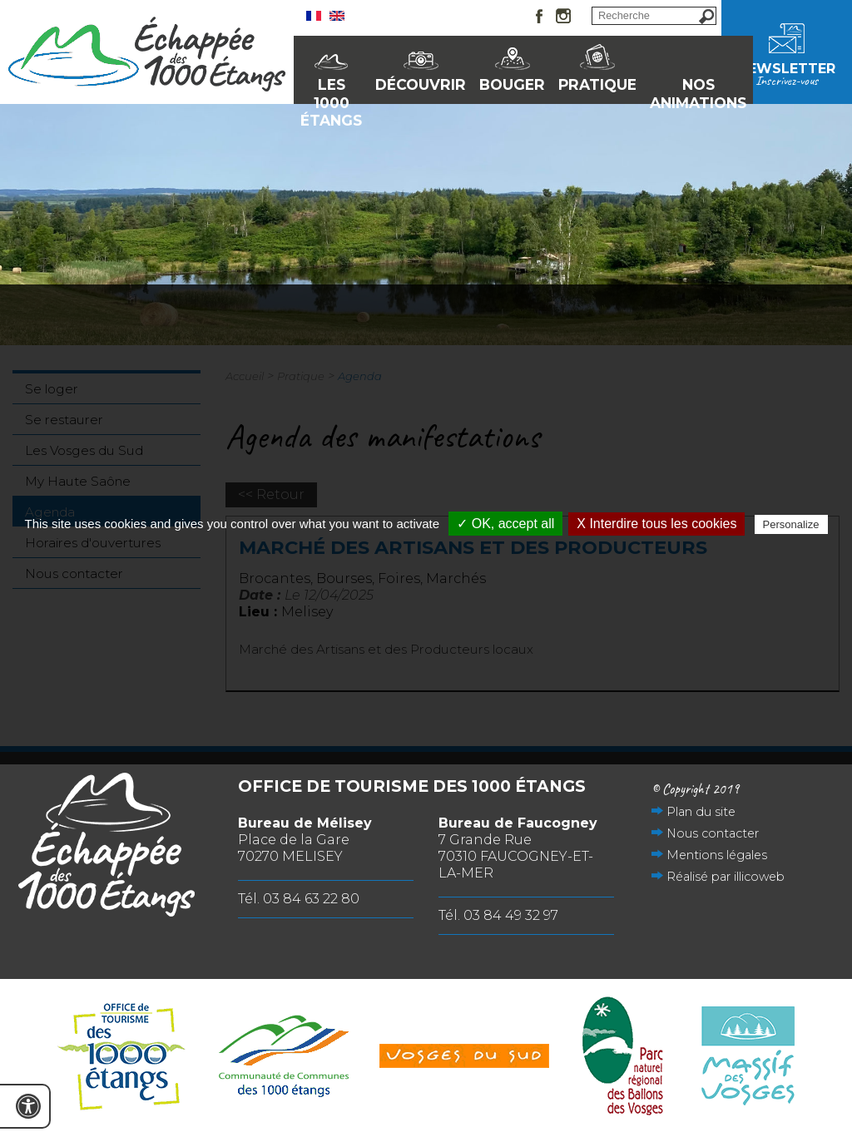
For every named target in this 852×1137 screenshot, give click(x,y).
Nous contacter (712, 833)
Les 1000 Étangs (331, 90)
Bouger (512, 84)
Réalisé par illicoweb (725, 876)
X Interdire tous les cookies (656, 524)
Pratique (597, 84)
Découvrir (420, 84)
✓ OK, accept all (505, 524)
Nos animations (698, 90)
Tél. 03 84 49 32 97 (498, 915)
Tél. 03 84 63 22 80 (298, 899)
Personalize (791, 524)
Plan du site (701, 811)
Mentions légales (716, 855)
